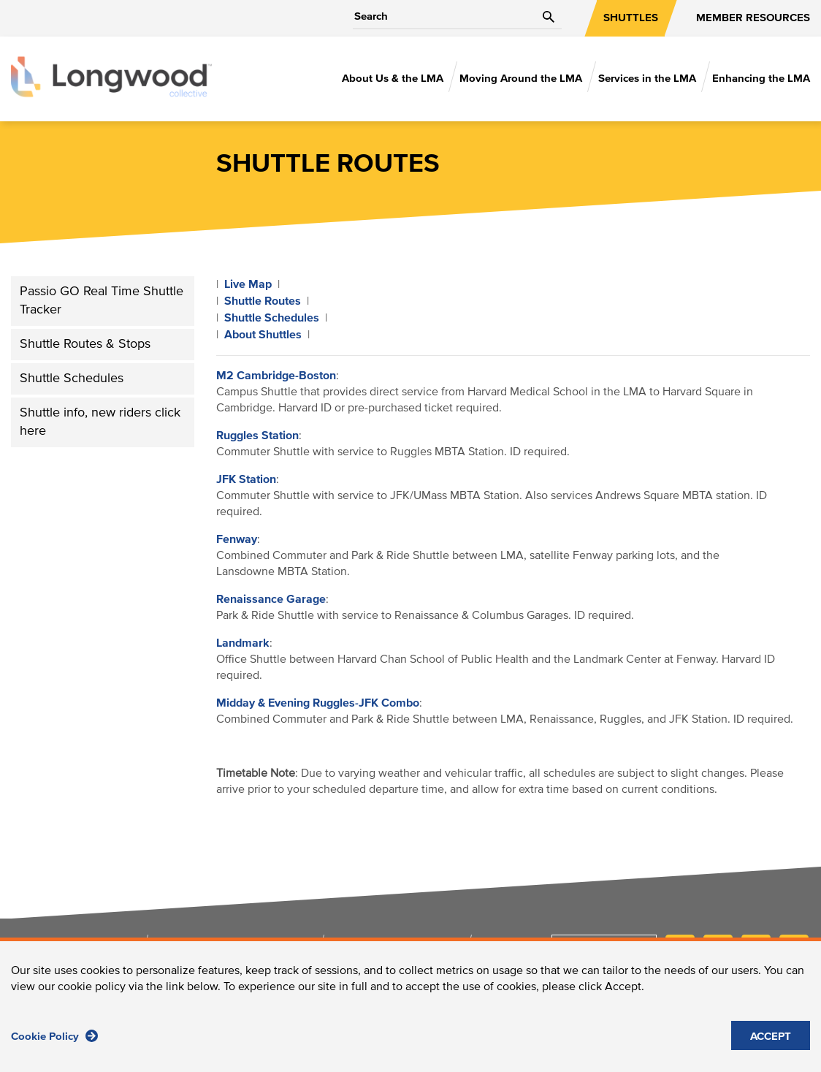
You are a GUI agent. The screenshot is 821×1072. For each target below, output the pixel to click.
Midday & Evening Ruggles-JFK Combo (317, 703)
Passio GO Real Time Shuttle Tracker (101, 300)
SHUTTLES (630, 17)
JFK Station (246, 479)
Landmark (243, 643)
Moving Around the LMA (520, 78)
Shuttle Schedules (71, 378)
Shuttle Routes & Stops (85, 344)
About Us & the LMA (392, 78)
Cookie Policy (54, 1036)
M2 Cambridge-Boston (276, 375)
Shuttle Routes (262, 301)
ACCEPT (770, 1037)
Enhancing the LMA (761, 78)
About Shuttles (263, 335)
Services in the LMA (647, 78)
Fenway (236, 539)
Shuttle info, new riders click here (100, 422)
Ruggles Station (257, 435)
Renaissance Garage (271, 599)
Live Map (248, 284)
